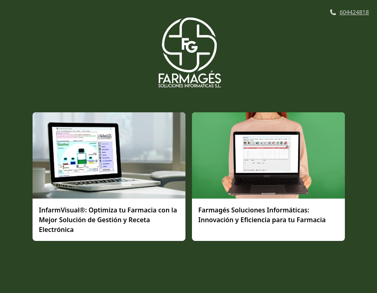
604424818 (354, 12)
